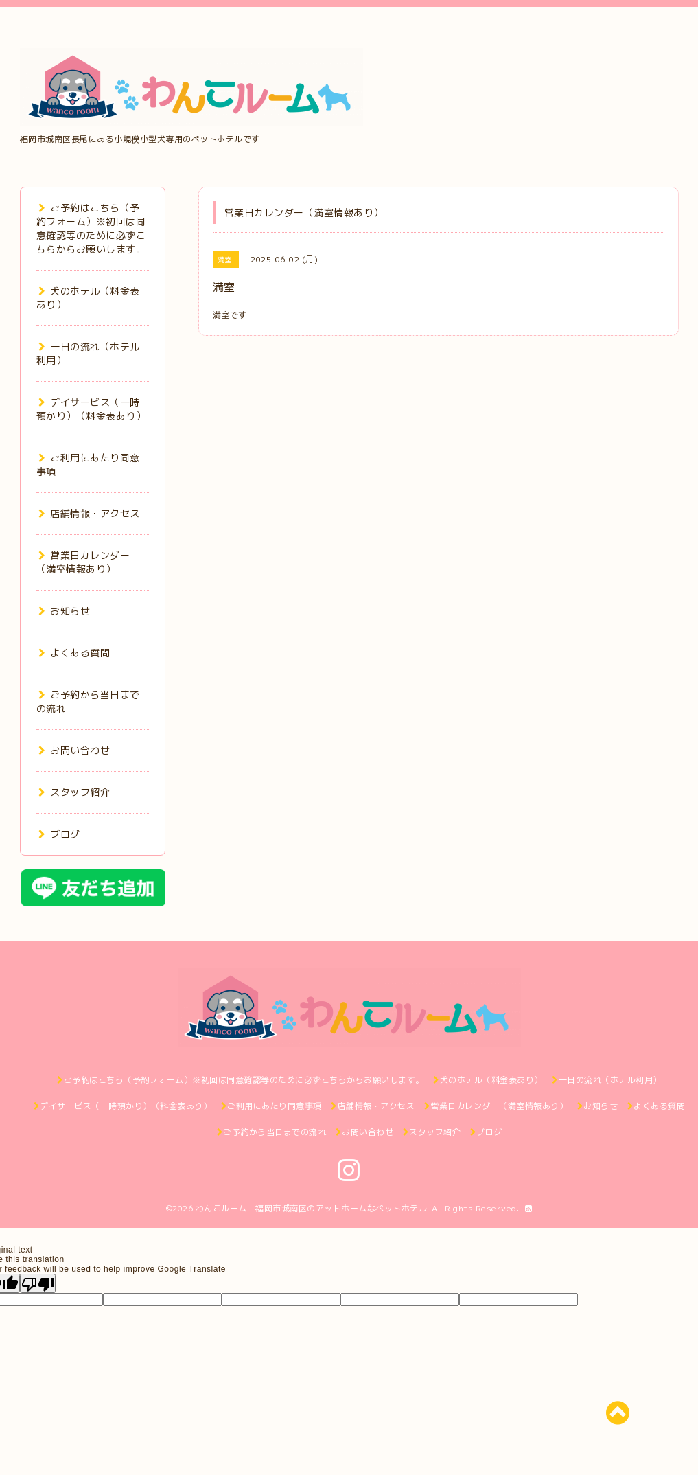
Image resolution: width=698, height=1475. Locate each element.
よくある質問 (74, 652)
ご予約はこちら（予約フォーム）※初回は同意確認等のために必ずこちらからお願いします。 (91, 228)
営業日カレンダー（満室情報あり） (83, 562)
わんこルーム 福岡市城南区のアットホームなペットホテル (312, 1208)
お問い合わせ (74, 750)
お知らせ (64, 610)
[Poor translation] (38, 1283)
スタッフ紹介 (74, 792)
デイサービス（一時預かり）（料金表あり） (91, 409)
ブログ (59, 834)
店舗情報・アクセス (89, 513)
